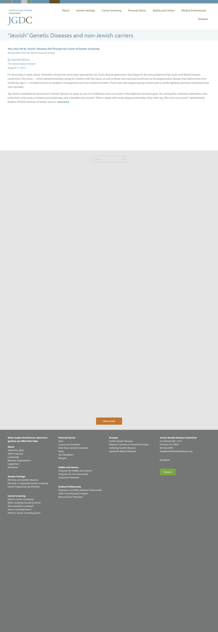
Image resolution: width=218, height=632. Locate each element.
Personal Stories (138, 10)
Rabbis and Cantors (164, 10)
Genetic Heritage (86, 10)
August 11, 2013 (17, 67)
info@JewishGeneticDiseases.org (176, 560)
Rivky (61, 560)
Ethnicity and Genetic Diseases (23, 588)
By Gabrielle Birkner (19, 59)
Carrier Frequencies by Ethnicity (24, 595)
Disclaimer (165, 568)
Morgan (62, 567)
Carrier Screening (112, 10)
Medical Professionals (195, 10)
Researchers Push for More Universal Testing (31, 52)
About (66, 10)
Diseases (203, 19)
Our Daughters (66, 563)
